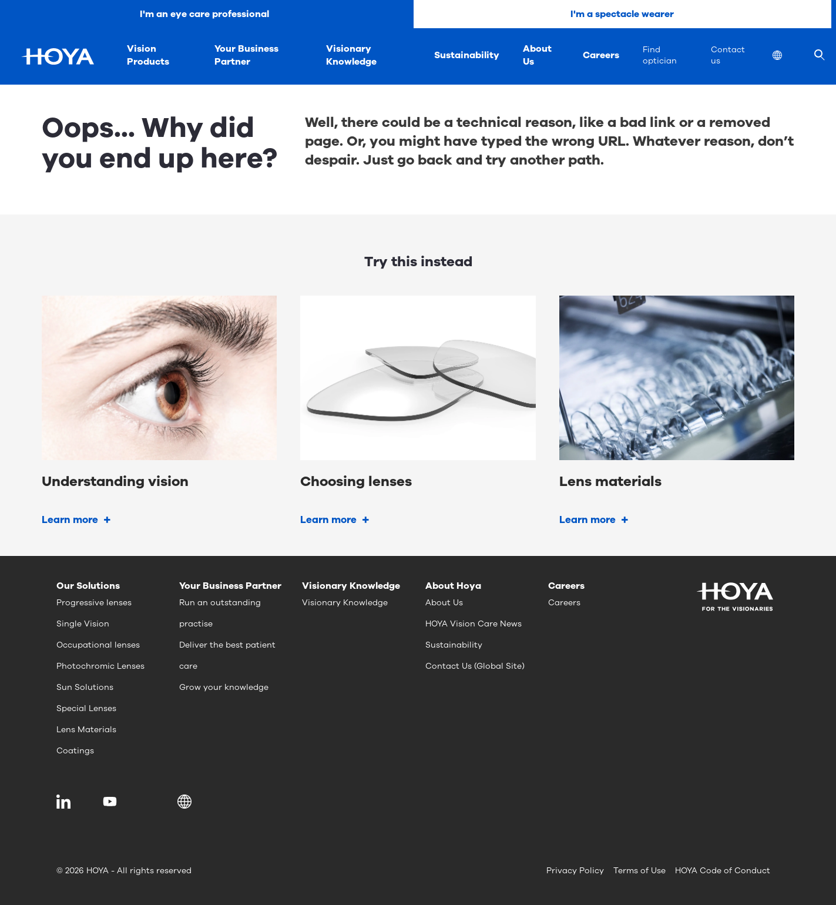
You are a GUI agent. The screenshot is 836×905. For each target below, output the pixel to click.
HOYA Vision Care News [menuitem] (473, 623)
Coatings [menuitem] (75, 750)
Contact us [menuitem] (728, 55)
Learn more (70, 520)
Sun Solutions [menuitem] (84, 687)
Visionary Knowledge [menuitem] (351, 55)
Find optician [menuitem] (660, 55)
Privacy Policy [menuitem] (575, 870)
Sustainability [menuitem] (466, 55)
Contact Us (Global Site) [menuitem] (475, 666)
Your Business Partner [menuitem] (246, 55)
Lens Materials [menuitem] (86, 729)
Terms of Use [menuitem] (639, 870)
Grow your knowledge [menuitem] (223, 687)
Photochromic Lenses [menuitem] (100, 666)
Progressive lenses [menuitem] (94, 602)
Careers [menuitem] (601, 55)
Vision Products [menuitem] (148, 55)
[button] (186, 802)
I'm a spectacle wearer (622, 14)
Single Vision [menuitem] (82, 623)
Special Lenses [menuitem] (86, 708)
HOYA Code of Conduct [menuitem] (722, 870)
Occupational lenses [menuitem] (98, 645)
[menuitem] (787, 57)
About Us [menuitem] (537, 55)
